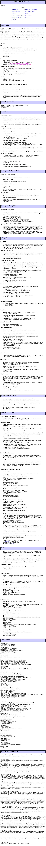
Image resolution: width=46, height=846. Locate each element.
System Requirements (16, 11)
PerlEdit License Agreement (9, 751)
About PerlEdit (14, 9)
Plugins (26, 13)
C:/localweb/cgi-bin (11, 543)
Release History (28, 15)
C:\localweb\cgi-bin (6, 541)
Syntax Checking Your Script (31, 9)
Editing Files (14, 19)
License (26, 17)
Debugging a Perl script (29, 11)
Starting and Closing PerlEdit (17, 15)
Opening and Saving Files (17, 17)
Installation (14, 13)
